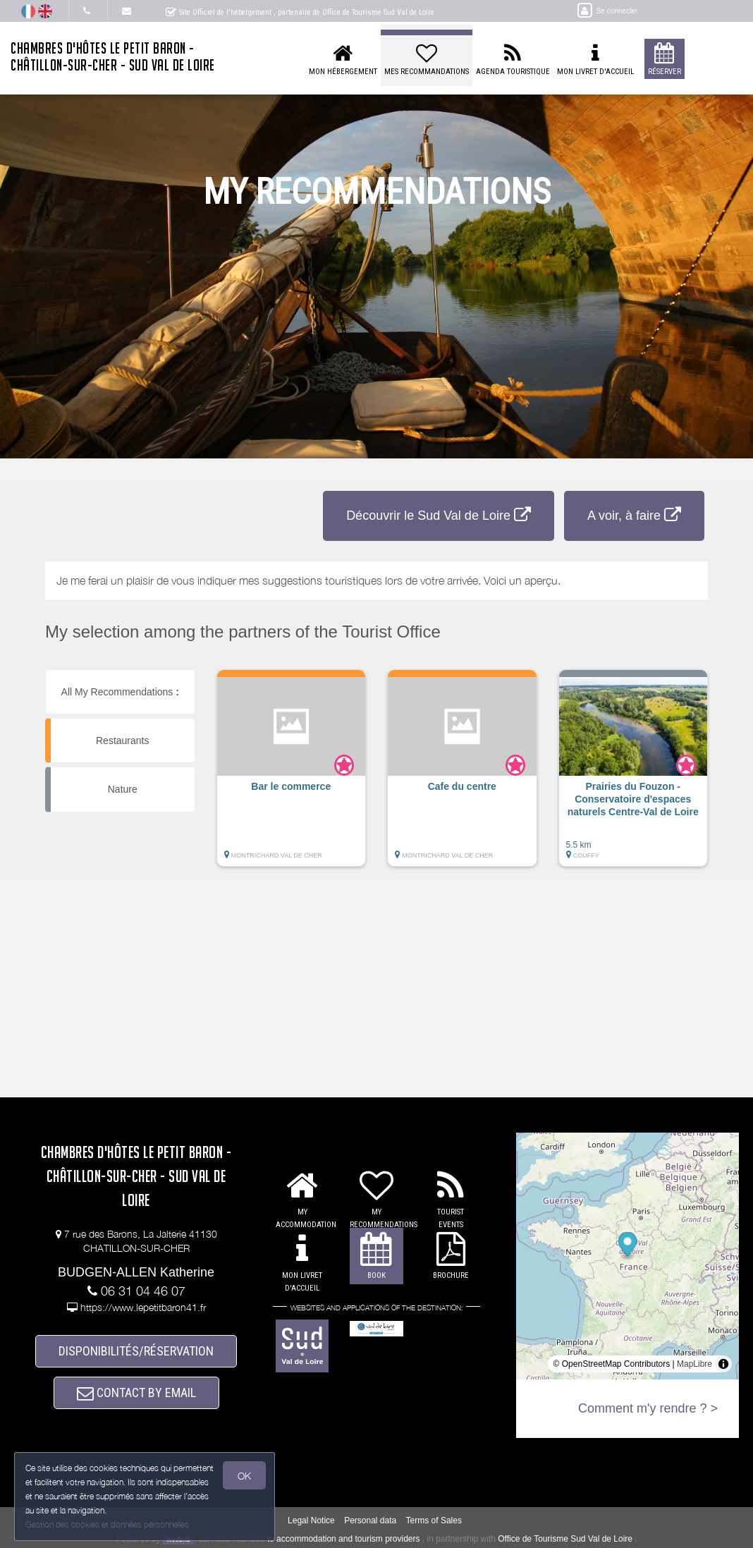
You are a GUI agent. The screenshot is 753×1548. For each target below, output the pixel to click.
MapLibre (694, 1364)
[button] (291, 775)
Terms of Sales (434, 1520)
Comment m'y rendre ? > (648, 1408)
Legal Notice (311, 1520)
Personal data (370, 1520)
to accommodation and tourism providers (343, 1539)
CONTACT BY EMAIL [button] (136, 1392)
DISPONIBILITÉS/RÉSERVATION (136, 1350)
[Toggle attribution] (723, 1363)
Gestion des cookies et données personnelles (107, 1524)
